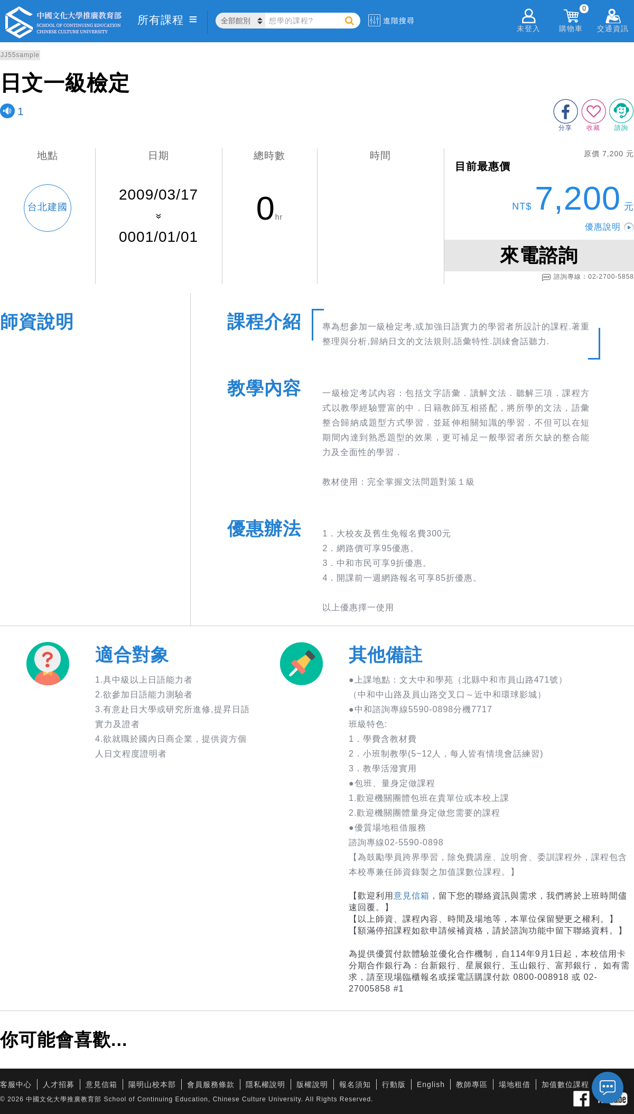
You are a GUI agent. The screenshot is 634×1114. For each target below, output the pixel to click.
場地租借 (514, 1084)
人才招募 (58, 1084)
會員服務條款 (211, 1084)
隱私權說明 (265, 1084)
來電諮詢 (539, 255)
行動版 (394, 1084)
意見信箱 (412, 895)
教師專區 (472, 1084)
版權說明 (312, 1084)
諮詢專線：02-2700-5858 (588, 277)
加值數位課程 (565, 1084)
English (431, 1084)
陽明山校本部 (152, 1084)
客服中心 (16, 1084)
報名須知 (355, 1084)
